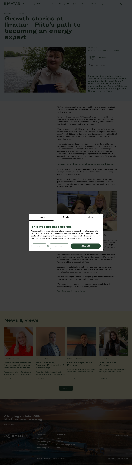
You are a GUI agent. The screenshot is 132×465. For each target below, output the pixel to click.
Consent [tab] (41, 217)
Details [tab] (66, 217)
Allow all (85, 246)
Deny (39, 246)
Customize (59, 246)
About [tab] (90, 217)
